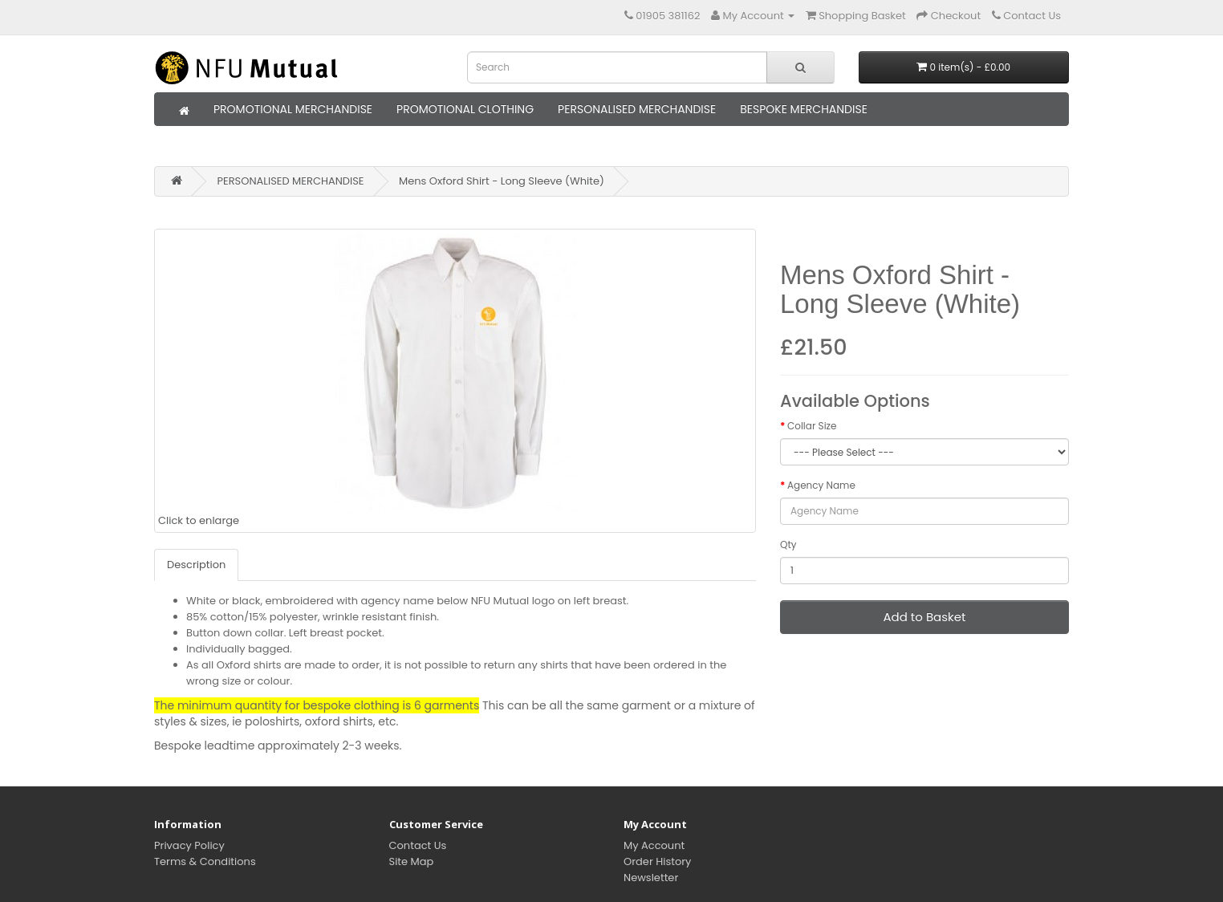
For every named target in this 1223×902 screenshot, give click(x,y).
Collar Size (812, 426)
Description (196, 564)
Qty (788, 544)
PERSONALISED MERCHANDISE (637, 109)
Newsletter (651, 877)
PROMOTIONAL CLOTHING (465, 109)
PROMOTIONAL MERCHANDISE (292, 109)
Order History (657, 861)
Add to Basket (924, 616)
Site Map (411, 861)
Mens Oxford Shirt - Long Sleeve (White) (501, 181)
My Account (654, 845)
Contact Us (418, 845)
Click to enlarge (376, 380)
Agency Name (821, 485)
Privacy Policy (189, 845)
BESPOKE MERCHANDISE (803, 109)
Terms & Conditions (205, 861)
